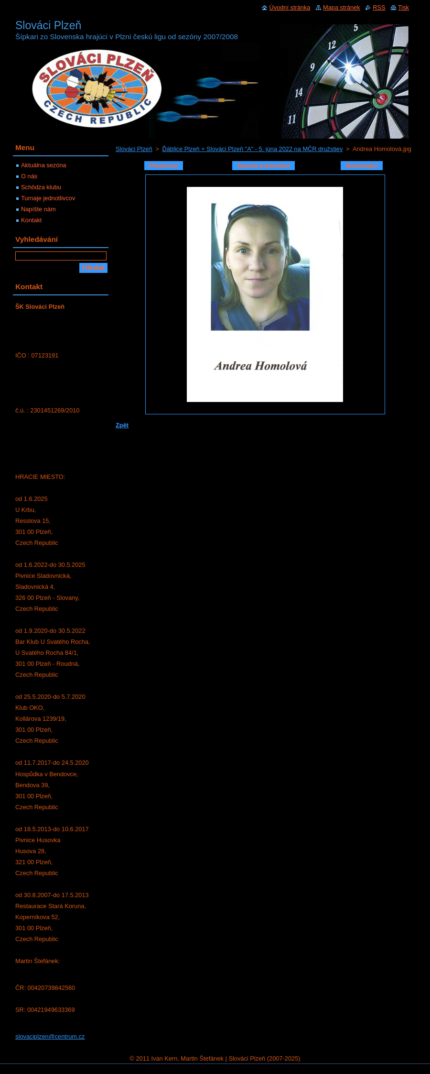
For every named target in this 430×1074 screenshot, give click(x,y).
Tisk (403, 7)
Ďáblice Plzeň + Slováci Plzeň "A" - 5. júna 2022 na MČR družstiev (252, 148)
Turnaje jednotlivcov (48, 198)
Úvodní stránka (289, 7)
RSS (379, 7)
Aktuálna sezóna (43, 165)
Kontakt (31, 220)
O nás (29, 176)
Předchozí (163, 165)
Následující (361, 165)
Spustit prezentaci (263, 165)
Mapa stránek (341, 7)
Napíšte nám (38, 209)
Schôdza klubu (41, 187)
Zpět (122, 425)
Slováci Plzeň (134, 148)
